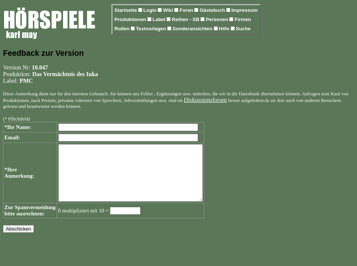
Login (150, 10)
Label (160, 19)
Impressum (244, 10)
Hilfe (225, 28)
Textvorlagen (151, 28)
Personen (217, 19)
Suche (243, 28)
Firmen (243, 19)
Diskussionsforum (205, 100)
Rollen (122, 28)
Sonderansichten (193, 28)
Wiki (168, 10)
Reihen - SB (186, 19)
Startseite (126, 10)
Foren (187, 10)
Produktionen (131, 19)
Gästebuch (213, 10)
